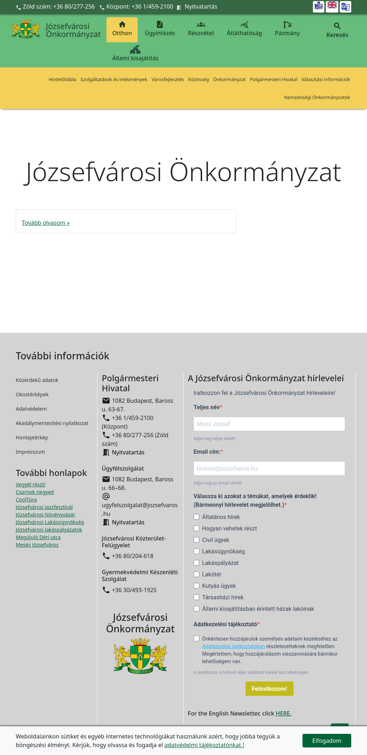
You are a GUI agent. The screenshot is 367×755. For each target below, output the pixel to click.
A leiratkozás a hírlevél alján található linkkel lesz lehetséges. (251, 672)
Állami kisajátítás (135, 53)
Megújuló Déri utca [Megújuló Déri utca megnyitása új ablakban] (38, 537)
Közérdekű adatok (37, 380)
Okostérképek (32, 394)
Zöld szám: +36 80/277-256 (56, 6)
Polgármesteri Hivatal (273, 79)
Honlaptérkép (32, 437)
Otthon (122, 28)
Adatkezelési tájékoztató (225, 624)
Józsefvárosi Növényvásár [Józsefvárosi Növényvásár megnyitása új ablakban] (45, 514)
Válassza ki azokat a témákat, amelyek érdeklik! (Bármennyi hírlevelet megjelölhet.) (255, 500)
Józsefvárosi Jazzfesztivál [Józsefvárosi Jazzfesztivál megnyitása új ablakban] (44, 507)
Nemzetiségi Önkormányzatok (317, 97)
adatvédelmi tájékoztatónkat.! (204, 745)
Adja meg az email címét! (218, 483)
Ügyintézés (160, 28)
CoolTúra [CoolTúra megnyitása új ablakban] (26, 499)
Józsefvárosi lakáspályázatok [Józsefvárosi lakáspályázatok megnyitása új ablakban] (49, 529)
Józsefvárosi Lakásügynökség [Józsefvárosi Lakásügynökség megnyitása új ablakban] (50, 522)
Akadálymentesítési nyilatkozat (52, 423)
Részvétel (201, 28)
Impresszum (30, 451)
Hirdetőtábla (62, 79)
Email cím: (207, 451)
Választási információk (325, 79)
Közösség (198, 79)
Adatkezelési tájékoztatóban (233, 646)
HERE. (283, 713)
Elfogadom (327, 741)
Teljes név (207, 407)
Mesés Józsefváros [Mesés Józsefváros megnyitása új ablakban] (37, 544)
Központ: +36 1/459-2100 (139, 6)
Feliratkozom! (269, 688)
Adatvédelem (31, 408)
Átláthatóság (244, 28)
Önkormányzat (229, 79)
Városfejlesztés (168, 79)
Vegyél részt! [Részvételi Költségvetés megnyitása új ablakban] (30, 484)
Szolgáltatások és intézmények (114, 79)
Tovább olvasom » (46, 223)
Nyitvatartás (201, 6)
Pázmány (287, 28)
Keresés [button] (337, 30)
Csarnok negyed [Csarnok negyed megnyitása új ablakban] (35, 492)
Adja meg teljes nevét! (214, 438)
